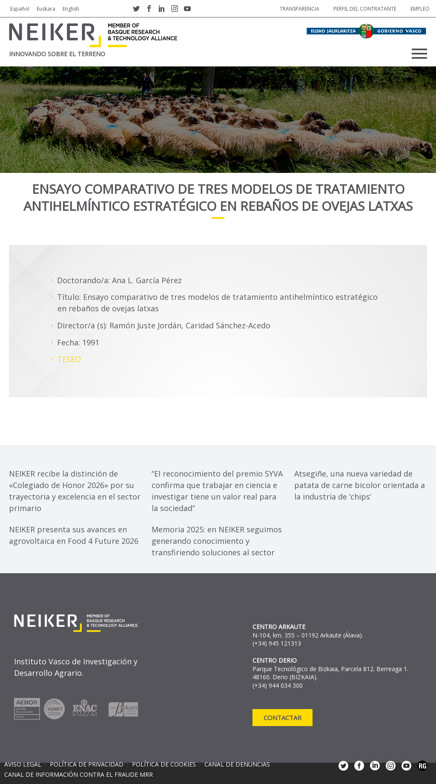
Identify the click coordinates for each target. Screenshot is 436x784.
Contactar (282, 717)
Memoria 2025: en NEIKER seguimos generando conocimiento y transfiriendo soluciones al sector (217, 540)
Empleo (420, 8)
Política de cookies (164, 764)
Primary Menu (419, 54)
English (71, 8)
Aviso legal (22, 764)
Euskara (46, 8)
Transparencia (299, 8)
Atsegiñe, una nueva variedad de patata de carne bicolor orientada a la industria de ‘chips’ (359, 485)
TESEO (69, 359)
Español (19, 8)
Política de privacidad (86, 764)
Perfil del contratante (364, 8)
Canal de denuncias (237, 764)
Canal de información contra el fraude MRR (78, 775)
